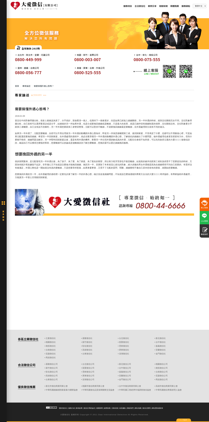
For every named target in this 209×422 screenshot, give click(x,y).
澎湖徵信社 (124, 354)
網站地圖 (138, 408)
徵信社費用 (146, 408)
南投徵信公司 (162, 368)
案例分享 (152, 6)
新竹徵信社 (87, 342)
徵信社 (178, 140)
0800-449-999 (28, 59)
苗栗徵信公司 (88, 368)
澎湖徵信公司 (88, 379)
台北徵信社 (124, 338)
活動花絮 (115, 408)
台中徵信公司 (125, 368)
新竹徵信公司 (52, 368)
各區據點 (122, 408)
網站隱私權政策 (157, 408)
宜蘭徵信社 (161, 350)
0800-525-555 (87, 72)
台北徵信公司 (88, 364)
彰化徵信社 (87, 346)
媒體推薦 (174, 6)
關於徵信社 (63, 408)
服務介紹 (71, 408)
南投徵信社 (51, 346)
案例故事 (79, 408)
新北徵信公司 (125, 364)
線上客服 (204, 207)
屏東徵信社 (124, 350)
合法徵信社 (140, 6)
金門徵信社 (161, 354)
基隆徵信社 (87, 338)
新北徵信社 (161, 338)
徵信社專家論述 (89, 408)
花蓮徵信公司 (162, 376)
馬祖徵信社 (51, 358)
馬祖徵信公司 (162, 379)
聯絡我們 (130, 408)
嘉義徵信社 (161, 346)
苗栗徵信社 (124, 342)
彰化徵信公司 (52, 372)
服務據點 (186, 6)
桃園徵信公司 (162, 364)
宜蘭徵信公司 (125, 376)
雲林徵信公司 (88, 372)
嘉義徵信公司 (125, 372)
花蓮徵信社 (51, 354)
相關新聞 (163, 6)
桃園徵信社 (51, 342)
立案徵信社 (51, 338)
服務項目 (127, 6)
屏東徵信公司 (88, 376)
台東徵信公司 (52, 379)
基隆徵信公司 (52, 364)
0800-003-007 (87, 59)
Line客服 (204, 221)
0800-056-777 (28, 72)
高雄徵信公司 (52, 376)
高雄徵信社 (87, 350)
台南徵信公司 (162, 372)
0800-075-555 (147, 59)
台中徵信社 (161, 342)
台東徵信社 (87, 354)
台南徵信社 (51, 350)
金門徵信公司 (125, 379)
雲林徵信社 (124, 346)
